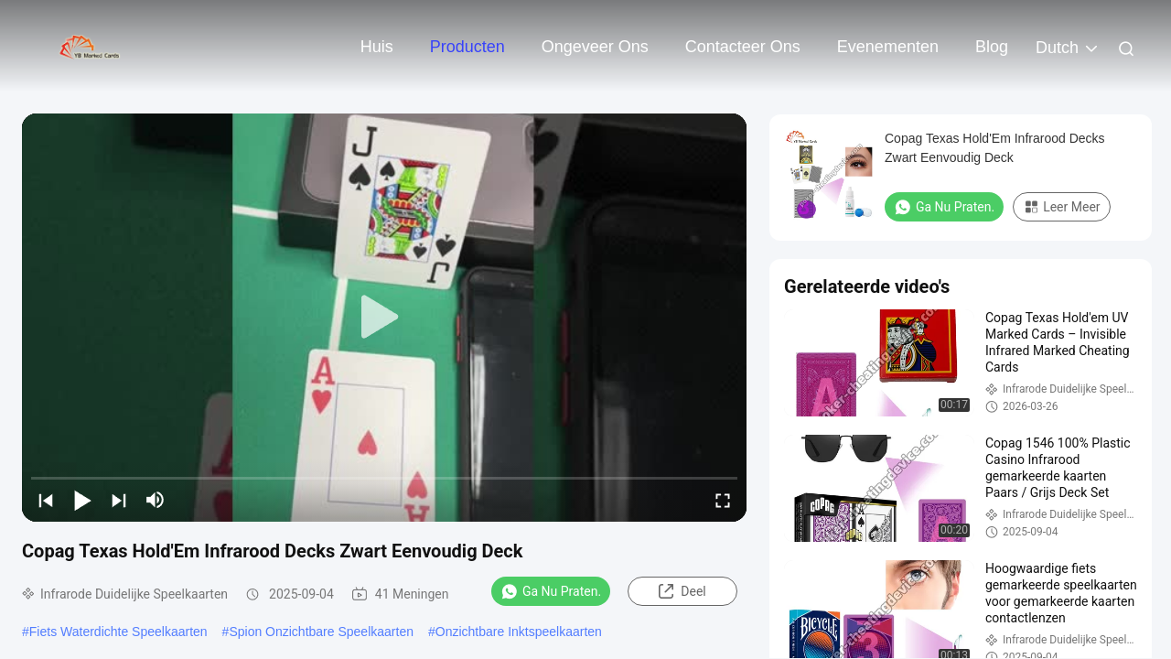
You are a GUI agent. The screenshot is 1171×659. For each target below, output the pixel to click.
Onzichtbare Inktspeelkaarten (518, 631)
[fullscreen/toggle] (722, 499)
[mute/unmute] (155, 499)
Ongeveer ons (595, 47)
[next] (119, 499)
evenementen (888, 47)
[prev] (45, 499)
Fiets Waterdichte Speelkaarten (118, 631)
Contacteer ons (742, 47)
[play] (384, 317)
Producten (467, 47)
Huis (376, 47)
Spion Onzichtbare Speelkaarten (321, 631)
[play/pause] (82, 499)
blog (991, 47)
